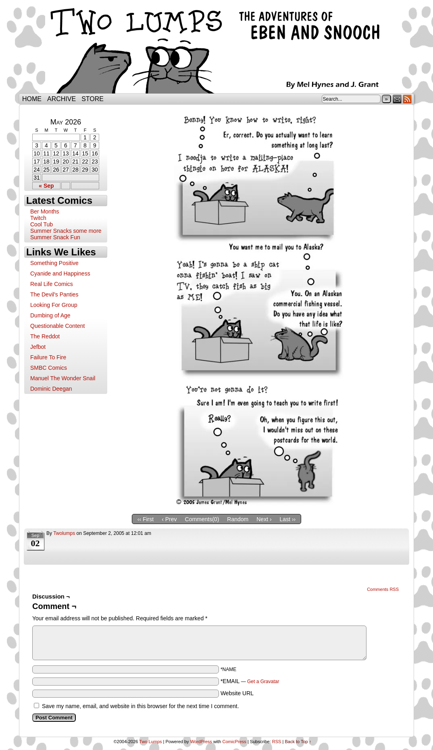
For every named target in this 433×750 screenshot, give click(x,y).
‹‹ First (145, 519)
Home (32, 98)
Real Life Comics (51, 284)
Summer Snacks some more (66, 231)
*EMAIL (250, 681)
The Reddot (45, 336)
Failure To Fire (48, 357)
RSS (407, 99)
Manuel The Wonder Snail (62, 378)
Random (237, 519)
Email (397, 99)
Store (92, 98)
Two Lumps (216, 48)
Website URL (237, 693)
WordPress (201, 741)
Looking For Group (53, 305)
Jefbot (38, 347)
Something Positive (54, 263)
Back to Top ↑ (298, 741)
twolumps (64, 533)
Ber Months (44, 211)
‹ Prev (169, 519)
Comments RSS (383, 589)
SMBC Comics (48, 368)
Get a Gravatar (263, 681)
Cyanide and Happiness (60, 273)
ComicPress (234, 741)
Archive (61, 98)
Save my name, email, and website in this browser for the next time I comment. (140, 706)
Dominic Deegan (51, 388)
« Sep (46, 185)
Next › (263, 519)
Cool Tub (41, 224)
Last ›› (288, 519)
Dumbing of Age (50, 315)
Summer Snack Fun (55, 237)
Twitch (38, 218)
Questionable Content (57, 326)
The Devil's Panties (54, 294)
